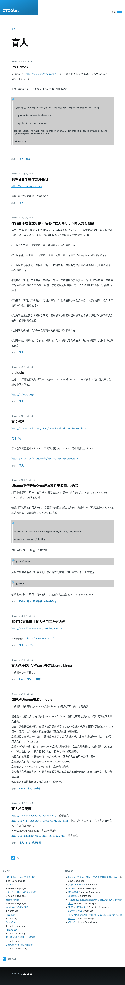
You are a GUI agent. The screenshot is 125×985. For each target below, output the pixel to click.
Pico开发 (10, 915)
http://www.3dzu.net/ (40, 638)
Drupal (26, 973)
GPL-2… (72, 922)
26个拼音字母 (75, 911)
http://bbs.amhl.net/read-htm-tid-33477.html (38, 835)
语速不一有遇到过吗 (78, 907)
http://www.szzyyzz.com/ (26, 186)
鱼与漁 (71, 888)
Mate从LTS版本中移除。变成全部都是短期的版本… (94, 877)
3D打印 (29, 645)
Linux (22, 679)
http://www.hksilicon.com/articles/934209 (36, 628)
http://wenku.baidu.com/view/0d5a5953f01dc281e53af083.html (49, 428)
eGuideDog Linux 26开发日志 (20, 877)
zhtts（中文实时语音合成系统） (21, 892)
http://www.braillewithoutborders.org (33, 815)
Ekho (22, 601)
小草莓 (37, 679)
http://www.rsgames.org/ (41, 73)
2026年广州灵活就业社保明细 (20, 937)
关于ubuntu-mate (76, 884)
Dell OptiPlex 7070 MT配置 (19, 945)
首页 (13, 29)
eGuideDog (50, 601)
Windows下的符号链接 (17, 907)
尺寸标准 (16, 438)
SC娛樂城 (73, 892)
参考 (28, 842)
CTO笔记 (11, 10)
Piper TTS (11, 884)
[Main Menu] (116, 12)
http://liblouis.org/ (22, 394)
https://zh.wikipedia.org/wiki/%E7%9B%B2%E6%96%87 (44, 458)
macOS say (11, 930)
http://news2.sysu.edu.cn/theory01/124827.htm (39, 820)
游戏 (28, 159)
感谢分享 (72, 896)
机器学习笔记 (12, 900)
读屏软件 (37, 601)
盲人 (21, 159)
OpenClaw (11, 922)
